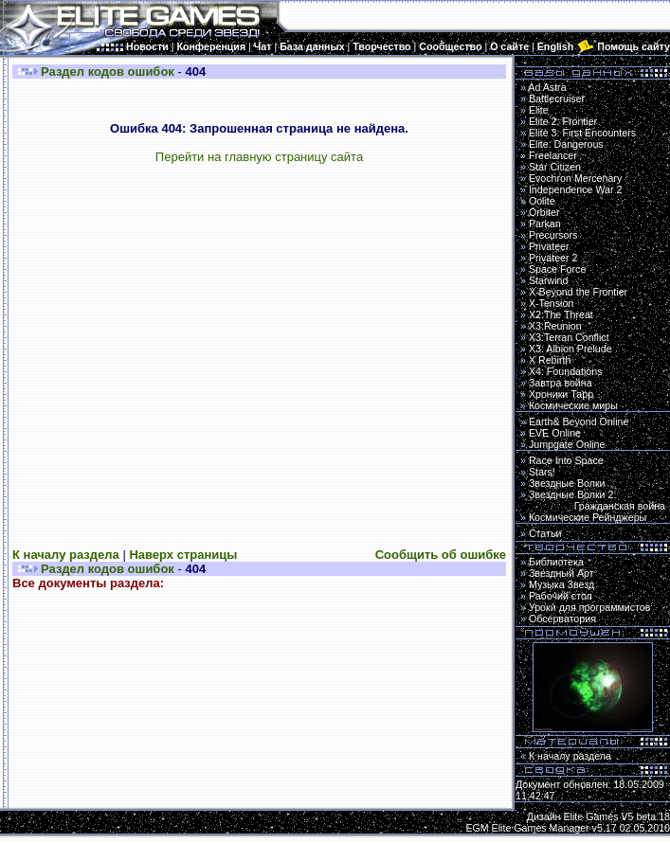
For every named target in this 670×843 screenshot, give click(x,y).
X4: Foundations (566, 371)
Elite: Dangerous (566, 144)
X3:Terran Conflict (569, 337)
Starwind (548, 280)
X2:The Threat (561, 314)
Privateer (549, 246)
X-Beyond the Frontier (578, 291)
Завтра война (560, 382)
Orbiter (544, 212)
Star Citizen (555, 166)
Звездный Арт (561, 573)
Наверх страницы (183, 554)
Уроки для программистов (590, 607)
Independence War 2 (576, 189)
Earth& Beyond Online (578, 421)
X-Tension (551, 303)
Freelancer (553, 155)
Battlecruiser (557, 98)
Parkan (545, 223)
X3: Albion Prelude (570, 348)
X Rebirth (549, 360)
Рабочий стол (560, 595)
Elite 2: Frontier (563, 121)
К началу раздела (65, 554)
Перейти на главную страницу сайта (259, 157)
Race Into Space (566, 460)
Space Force (557, 269)
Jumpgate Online (567, 444)
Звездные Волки (567, 483)
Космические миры (573, 405)
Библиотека (556, 561)
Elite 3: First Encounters (582, 132)
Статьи (545, 533)
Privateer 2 (553, 257)
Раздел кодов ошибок (107, 71)
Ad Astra (547, 87)
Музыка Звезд (561, 584)
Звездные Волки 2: (592, 500)
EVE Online (555, 433)
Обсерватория (562, 618)
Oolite (542, 200)
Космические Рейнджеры (587, 517)
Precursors (553, 235)
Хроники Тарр (561, 394)
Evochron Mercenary (575, 178)
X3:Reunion (555, 326)
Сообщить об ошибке (440, 554)
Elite (539, 110)
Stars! (542, 471)
